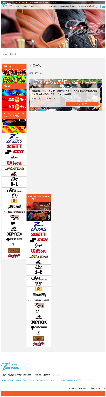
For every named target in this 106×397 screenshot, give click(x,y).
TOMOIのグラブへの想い (37, 380)
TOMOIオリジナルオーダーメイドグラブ (38, 198)
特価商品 (7, 86)
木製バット (7, 66)
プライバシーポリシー (85, 380)
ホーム (4, 54)
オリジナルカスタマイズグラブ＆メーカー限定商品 (14, 115)
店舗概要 (64, 380)
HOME (4, 380)
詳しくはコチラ (82, 104)
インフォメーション (53, 380)
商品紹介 (10, 380)
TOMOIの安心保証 (21, 380)
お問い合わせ (72, 380)
